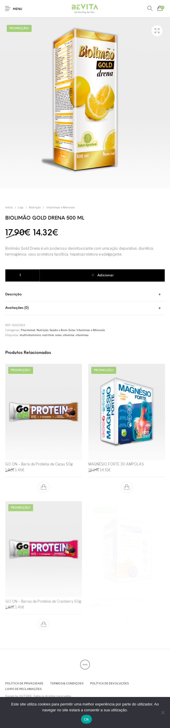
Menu (17, 9)
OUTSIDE (25, 696)
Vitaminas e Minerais (60, 207)
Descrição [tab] (13, 294)
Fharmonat (28, 330)
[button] (43, 487)
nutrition (48, 335)
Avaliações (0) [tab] (17, 308)
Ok (86, 719)
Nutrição (35, 207)
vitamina (68, 335)
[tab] (85, 295)
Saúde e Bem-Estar (62, 330)
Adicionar (105, 275)
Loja (20, 207)
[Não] (163, 712)
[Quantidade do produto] (22, 275)
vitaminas (82, 335)
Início (9, 207)
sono (58, 335)
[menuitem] (24, 683)
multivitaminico (30, 335)
